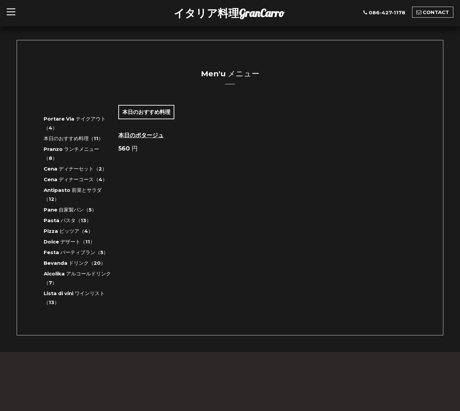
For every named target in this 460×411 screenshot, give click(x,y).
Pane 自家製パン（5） (70, 209)
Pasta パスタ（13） (67, 220)
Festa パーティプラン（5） (76, 252)
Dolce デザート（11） (69, 241)
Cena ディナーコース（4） (75, 179)
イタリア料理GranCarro (229, 13)
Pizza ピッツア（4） (68, 231)
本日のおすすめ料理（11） (73, 138)
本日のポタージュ (141, 135)
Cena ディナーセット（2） (75, 169)
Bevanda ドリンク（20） (75, 263)
